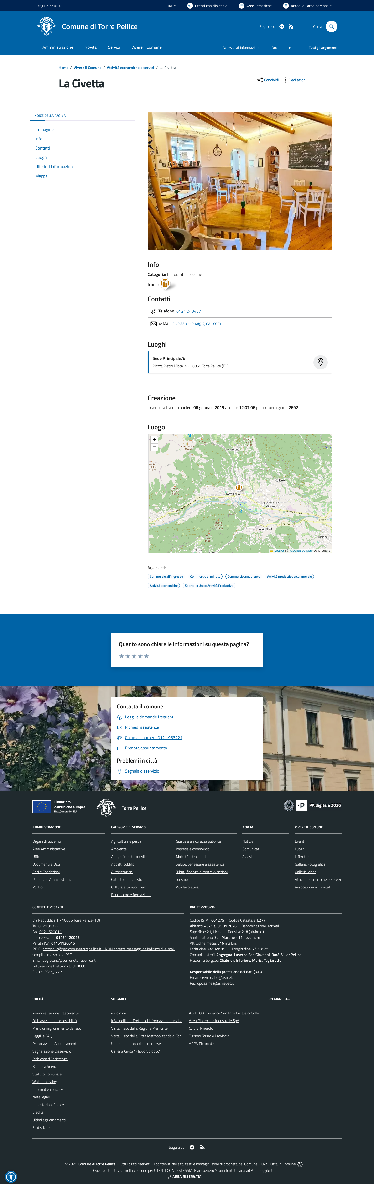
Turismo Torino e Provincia (209, 1036)
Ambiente (119, 849)
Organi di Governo (46, 841)
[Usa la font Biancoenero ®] (207, 5)
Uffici (36, 856)
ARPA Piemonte (201, 1043)
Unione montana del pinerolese (136, 1043)
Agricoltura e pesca (126, 841)
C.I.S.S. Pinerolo (201, 1028)
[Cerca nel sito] (331, 26)
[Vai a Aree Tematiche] (255, 5)
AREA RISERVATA (184, 1176)
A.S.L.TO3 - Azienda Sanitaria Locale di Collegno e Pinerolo (235, 1013)
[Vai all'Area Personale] (307, 5)
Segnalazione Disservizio (51, 1051)
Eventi (300, 841)
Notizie (247, 841)
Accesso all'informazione (241, 47)
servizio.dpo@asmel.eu (218, 977)
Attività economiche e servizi (130, 67)
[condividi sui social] (267, 80)
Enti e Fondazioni (46, 872)
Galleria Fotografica (310, 864)
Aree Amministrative (48, 849)
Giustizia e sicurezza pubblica (198, 841)
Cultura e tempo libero (128, 887)
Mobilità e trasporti (191, 856)
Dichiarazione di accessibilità (54, 1020)
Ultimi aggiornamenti (49, 1120)
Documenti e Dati (46, 864)
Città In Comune (283, 1164)
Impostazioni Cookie (48, 1104)
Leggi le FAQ (42, 1036)
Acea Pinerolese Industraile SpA (214, 1020)
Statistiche (41, 1127)
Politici (37, 887)
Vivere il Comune (87, 67)
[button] (241, 488)
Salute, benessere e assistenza (200, 864)
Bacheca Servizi (44, 1066)
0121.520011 (50, 932)
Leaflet (277, 550)
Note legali (41, 1097)
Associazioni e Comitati (313, 887)
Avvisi (247, 856)
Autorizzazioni (122, 872)
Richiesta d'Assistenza (50, 1059)
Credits (37, 1112)
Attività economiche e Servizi (318, 879)
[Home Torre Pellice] (87, 26)
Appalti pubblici (123, 864)
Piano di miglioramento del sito (56, 1028)
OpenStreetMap (301, 550)
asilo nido (118, 1013)
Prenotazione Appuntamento (55, 1043)
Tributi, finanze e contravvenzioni (202, 872)
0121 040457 (188, 311)
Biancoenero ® (205, 1170)
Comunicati (251, 849)
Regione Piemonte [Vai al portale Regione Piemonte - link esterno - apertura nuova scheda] (49, 5)
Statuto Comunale (47, 1074)
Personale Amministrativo (52, 879)
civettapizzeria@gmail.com (196, 323)
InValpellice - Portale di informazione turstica (146, 1020)
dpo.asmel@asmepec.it (215, 983)
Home (63, 67)
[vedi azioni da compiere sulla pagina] (294, 80)
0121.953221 (49, 926)
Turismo (182, 879)
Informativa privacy (47, 1089)
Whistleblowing (44, 1082)
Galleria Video (305, 872)
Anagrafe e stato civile (129, 856)
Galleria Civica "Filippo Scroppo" (136, 1051)
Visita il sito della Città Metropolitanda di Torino (148, 1036)
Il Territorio (303, 856)
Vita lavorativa (187, 887)
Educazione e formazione (131, 895)
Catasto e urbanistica (128, 879)
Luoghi (300, 849)
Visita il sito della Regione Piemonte (139, 1028)
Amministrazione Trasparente (55, 1013)
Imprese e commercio (192, 849)
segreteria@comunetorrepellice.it (69, 960)
